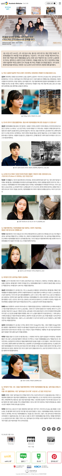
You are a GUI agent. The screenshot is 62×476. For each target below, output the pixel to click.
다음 (32, 446)
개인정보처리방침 (42, 474)
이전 (29, 446)
